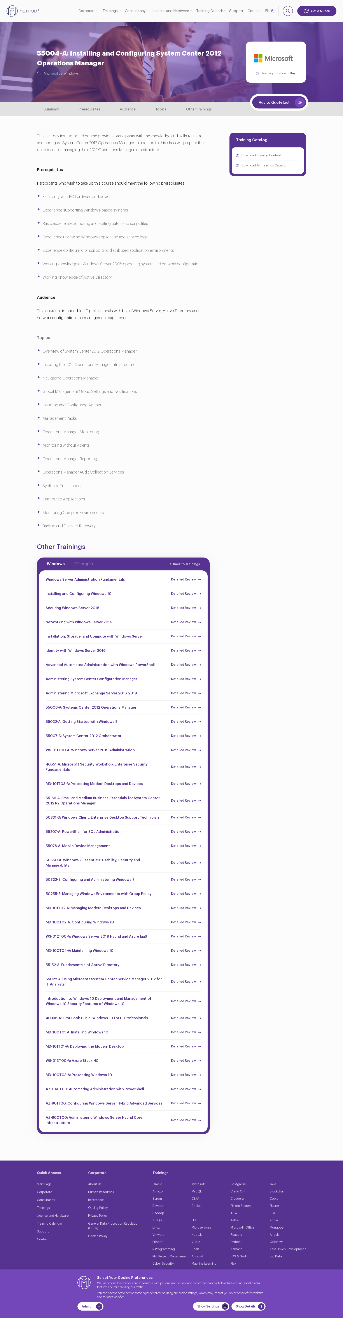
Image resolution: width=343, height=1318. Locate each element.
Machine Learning (204, 1263)
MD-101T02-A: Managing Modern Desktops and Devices (93, 908)
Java (273, 1184)
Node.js (197, 1234)
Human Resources (101, 1192)
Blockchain (277, 1191)
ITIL (194, 1220)
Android (197, 1256)
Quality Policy (98, 1208)
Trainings (110, 11)
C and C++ (238, 1191)
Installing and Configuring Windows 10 (79, 594)
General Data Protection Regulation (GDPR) (113, 1226)
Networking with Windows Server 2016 (79, 622)
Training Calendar (210, 11)
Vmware (158, 1234)
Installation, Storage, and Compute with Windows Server (94, 636)
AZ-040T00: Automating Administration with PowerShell (95, 1089)
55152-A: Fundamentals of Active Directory (82, 965)
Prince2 (157, 1242)
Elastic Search (241, 1206)
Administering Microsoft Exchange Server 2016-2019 (91, 693)
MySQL (197, 1191)
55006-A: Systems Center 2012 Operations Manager (91, 707)
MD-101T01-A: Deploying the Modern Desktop (85, 1046)
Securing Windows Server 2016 (72, 608)
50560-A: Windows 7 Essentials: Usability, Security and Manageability (93, 862)
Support (236, 11)
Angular (275, 1234)
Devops (157, 1206)
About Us (95, 1184)
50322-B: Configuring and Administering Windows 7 (90, 879)
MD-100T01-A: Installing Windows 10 (77, 1032)
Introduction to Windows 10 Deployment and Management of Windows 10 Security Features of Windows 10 (98, 1001)
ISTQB (157, 1220)
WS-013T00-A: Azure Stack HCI (72, 1061)
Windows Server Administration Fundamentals (85, 579)
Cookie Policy (97, 1236)
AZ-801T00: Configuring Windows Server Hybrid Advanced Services (104, 1103)
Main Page (44, 1184)
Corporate (87, 11)
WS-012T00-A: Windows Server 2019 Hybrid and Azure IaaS (96, 936)
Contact (254, 11)
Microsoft (52, 73)
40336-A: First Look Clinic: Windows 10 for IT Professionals (97, 1018)
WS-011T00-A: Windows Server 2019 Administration (90, 750)
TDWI (234, 1213)
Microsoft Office (242, 1227)
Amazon (158, 1191)
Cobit (274, 1198)
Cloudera (237, 1198)
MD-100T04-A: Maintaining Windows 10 (80, 951)
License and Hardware (171, 11)
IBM (272, 1213)
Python (236, 1242)
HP (193, 1213)
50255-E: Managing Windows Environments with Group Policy (99, 894)
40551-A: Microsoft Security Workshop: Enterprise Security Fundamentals (97, 767)
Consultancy (135, 11)
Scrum (157, 1198)
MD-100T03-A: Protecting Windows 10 (79, 1075)
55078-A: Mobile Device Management (78, 846)
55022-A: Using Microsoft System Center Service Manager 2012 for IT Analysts (104, 981)
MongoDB (277, 1227)
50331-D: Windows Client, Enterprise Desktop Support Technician (102, 817)
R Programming (163, 1249)
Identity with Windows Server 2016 (76, 650)
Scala (196, 1249)
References (96, 1200)
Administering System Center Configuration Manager (91, 679)
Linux (156, 1227)
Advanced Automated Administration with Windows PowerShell (100, 665)
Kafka (235, 1220)
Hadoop (158, 1213)
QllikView (276, 1242)
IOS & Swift (239, 1256)
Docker (197, 1206)
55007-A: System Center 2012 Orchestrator (83, 736)
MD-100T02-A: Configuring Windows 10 (80, 922)
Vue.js (196, 1242)
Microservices (201, 1227)
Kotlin (274, 1220)
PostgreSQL (239, 1184)
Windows (71, 73)
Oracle (157, 1184)
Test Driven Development (288, 1249)
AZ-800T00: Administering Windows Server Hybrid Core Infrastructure (94, 1120)
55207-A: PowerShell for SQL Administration (84, 832)
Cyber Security (163, 1263)
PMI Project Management (170, 1256)
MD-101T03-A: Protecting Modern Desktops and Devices (94, 784)
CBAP (196, 1198)
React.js (236, 1234)
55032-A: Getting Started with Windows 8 (81, 722)
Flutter (274, 1206)
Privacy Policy (97, 1215)
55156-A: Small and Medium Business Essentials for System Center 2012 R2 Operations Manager (103, 800)
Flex (233, 1263)
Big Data (276, 1256)
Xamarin (236, 1249)
